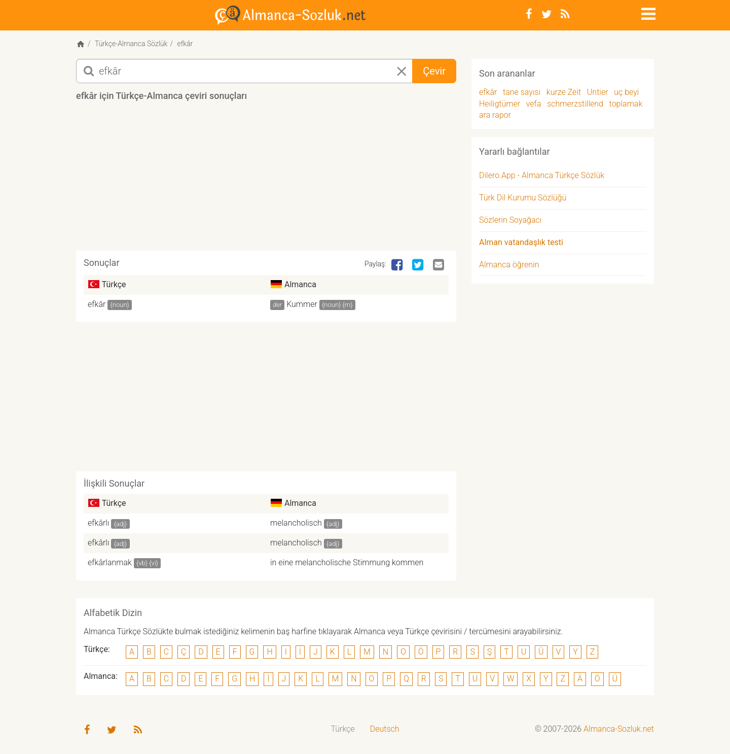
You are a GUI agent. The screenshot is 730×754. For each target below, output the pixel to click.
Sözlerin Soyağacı (510, 220)
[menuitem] (342, 729)
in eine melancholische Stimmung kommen (346, 562)
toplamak (626, 104)
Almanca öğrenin (509, 264)
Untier (597, 92)
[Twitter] (546, 14)
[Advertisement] (266, 180)
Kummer (301, 304)
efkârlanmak (110, 562)
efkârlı (99, 523)
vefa (533, 104)
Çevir (434, 71)
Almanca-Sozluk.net (618, 729)
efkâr (96, 304)
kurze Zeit (563, 92)
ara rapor (495, 115)
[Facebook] (529, 14)
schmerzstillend (575, 104)
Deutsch (384, 729)
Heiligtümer (499, 104)
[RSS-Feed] (565, 14)
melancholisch (296, 523)
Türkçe (343, 729)
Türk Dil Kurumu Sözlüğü (522, 197)
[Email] (439, 265)
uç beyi (626, 92)
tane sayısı (521, 92)
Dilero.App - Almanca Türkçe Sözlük (541, 175)
